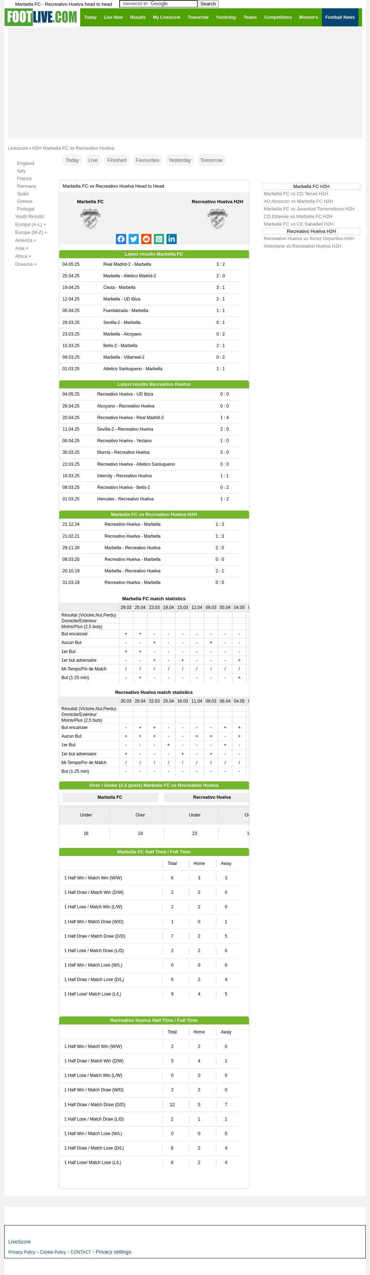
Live (93, 160)
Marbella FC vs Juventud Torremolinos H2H (309, 209)
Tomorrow (212, 160)
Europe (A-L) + (26, 224)
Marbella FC (90, 201)
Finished (116, 160)
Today (72, 160)
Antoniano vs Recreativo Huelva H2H (302, 246)
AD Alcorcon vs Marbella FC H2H (298, 201)
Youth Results (25, 216)
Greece (25, 201)
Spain (23, 193)
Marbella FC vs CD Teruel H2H (296, 193)
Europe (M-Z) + (27, 232)
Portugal (25, 209)
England (25, 163)
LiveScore (19, 1242)
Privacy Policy (21, 1252)
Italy (21, 171)
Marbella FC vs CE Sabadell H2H (299, 224)
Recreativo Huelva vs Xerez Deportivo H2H (309, 238)
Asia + (18, 248)
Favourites (147, 160)
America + (21, 240)
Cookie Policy (53, 1252)
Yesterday (180, 160)
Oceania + (22, 264)
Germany (26, 186)
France (24, 178)
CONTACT (80, 1252)
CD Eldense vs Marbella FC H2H (298, 216)
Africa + (19, 256)
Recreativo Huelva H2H (217, 201)
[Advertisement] (185, 82)
